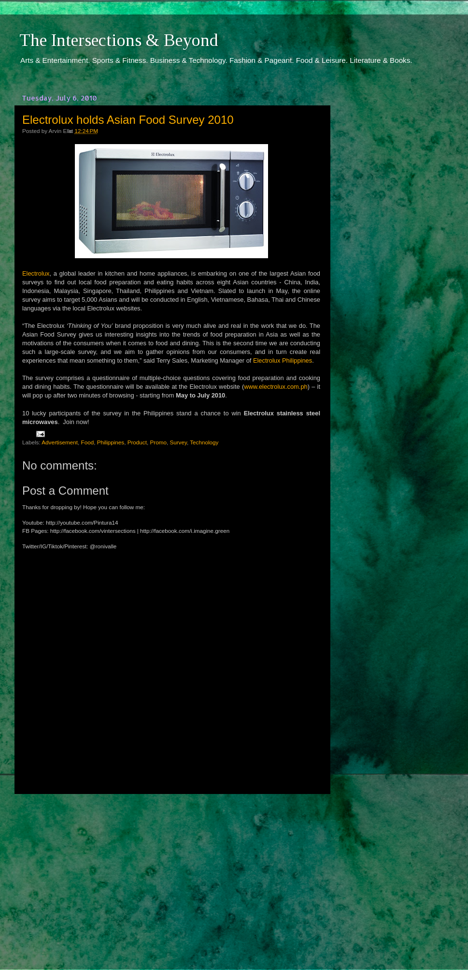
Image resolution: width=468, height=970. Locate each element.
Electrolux (35, 273)
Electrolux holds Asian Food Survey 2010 (128, 119)
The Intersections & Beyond (118, 40)
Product (137, 442)
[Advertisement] (171, 873)
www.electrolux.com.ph (276, 386)
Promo (158, 442)
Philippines (111, 442)
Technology (204, 442)
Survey (178, 442)
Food (87, 442)
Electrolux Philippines (282, 360)
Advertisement (60, 442)
